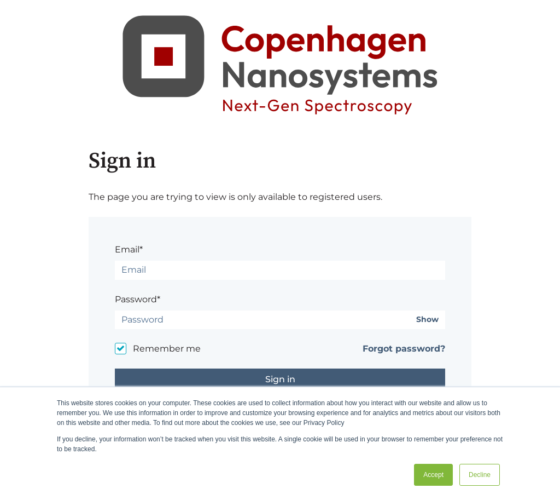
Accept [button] (433, 475)
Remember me (167, 348)
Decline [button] (480, 475)
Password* (137, 299)
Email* (129, 249)
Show (427, 319)
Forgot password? (404, 348)
